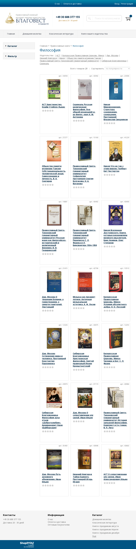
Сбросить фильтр (19, 112)
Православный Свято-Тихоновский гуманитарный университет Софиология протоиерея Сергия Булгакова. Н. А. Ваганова (84, 175)
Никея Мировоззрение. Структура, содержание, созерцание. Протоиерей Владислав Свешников (116, 112)
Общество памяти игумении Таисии (84, 58)
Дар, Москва (112, 55)
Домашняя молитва (32, 33)
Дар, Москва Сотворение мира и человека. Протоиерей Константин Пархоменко (54, 358)
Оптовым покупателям (59, 524)
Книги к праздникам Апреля (105, 529)
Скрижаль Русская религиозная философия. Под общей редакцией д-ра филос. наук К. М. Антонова (84, 110)
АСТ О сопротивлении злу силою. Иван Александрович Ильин (115, 477)
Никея (62, 58)
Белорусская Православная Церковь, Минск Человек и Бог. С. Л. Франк (114, 358)
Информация (56, 515)
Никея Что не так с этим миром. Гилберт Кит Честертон (115, 168)
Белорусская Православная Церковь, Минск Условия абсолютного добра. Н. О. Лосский (115, 302)
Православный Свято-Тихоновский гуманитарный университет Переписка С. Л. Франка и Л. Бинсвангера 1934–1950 (85, 238)
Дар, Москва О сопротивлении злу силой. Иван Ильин (83, 415)
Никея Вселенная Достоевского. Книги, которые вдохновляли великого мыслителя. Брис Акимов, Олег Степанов (115, 236)
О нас (57, 3)
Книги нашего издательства (94, 33)
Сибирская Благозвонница (114, 60)
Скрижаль (44, 63)
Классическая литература (61, 33)
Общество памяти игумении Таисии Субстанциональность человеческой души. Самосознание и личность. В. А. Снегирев (54, 173)
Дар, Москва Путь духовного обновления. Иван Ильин (51, 478)
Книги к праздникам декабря (105, 532)
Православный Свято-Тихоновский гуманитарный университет (69, 60)
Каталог (97, 515)
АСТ (58, 55)
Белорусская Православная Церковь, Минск (83, 55)
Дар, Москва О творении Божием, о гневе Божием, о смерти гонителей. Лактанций (53, 302)
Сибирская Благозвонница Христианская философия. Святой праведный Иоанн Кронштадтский (83, 359)
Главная (11, 33)
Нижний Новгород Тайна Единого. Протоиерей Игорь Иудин (83, 478)
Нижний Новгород (48, 58)
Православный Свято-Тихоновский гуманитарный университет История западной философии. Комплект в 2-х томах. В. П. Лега (115, 420)
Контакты (9, 515)
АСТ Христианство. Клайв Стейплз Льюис (53, 105)
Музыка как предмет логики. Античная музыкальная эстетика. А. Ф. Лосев (84, 301)
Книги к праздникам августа (105, 526)
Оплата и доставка (72, 3)
